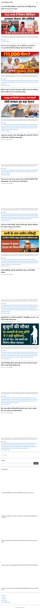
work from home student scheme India (21, 309)
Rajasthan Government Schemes (18, 171)
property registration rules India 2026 (27, 262)
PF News (26, 82)
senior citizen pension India (25, 353)
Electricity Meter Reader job (9, 444)
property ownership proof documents (24, 401)
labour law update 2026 (6, 126)
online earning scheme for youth (25, 308)
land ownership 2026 (15, 399)
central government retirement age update (11, 214)
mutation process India (10, 401)
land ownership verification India (21, 259)
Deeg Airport (13, 170)
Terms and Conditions (6, 602)
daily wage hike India (7, 124)
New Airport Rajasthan (34, 170)
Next (5, 454)
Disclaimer (4, 598)
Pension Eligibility (10, 82)
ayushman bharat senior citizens (9, 352)
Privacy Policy (4, 600)
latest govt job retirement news (21, 215)
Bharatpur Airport (6, 170)
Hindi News (18, 170)
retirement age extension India (20, 217)
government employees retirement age (29, 214)
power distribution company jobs (22, 448)
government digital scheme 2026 (11, 308)
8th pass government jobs (19, 443)
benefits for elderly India (22, 352)
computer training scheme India (21, 306)
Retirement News (32, 82)
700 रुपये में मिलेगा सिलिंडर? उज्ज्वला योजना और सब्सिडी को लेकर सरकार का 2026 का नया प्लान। (18, 492)
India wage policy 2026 (32, 124)
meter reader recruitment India (7, 448)
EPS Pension (30, 80)
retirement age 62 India (9, 217)
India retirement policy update (7, 215)
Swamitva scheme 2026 (13, 402)
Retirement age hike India (33, 217)
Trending (4, 39)
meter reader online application (30, 446)
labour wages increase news (12, 127)
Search (3, 460)
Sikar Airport (7, 173)
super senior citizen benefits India (26, 357)
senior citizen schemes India (20, 355)
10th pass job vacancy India (8, 443)
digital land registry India (7, 259)
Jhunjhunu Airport (25, 170)
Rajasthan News (28, 171)
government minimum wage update (19, 124)
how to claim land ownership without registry (23, 397)
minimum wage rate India (23, 127)
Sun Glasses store (7, 2)
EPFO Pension (13, 80)
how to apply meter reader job (16, 446)
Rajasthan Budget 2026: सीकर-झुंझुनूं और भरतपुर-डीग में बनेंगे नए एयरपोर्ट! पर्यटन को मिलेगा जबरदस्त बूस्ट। (20, 565)
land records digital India (26, 399)
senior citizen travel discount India (11, 357)
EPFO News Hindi (6, 80)
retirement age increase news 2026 (8, 218)
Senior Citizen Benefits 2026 (13, 353)
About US (3, 595)
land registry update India (25, 261)
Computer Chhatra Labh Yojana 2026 (10, 305)
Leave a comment (6, 41)
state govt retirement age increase (24, 218)
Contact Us (4, 597)
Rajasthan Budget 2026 (6, 171)
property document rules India (12, 262)
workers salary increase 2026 (12, 129)
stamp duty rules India (16, 264)
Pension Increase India (19, 82)
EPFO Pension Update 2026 (22, 80)
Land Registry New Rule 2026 (13, 261)
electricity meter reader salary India (22, 444)
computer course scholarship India (25, 305)
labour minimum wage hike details (19, 126)
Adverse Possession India (7, 397)
